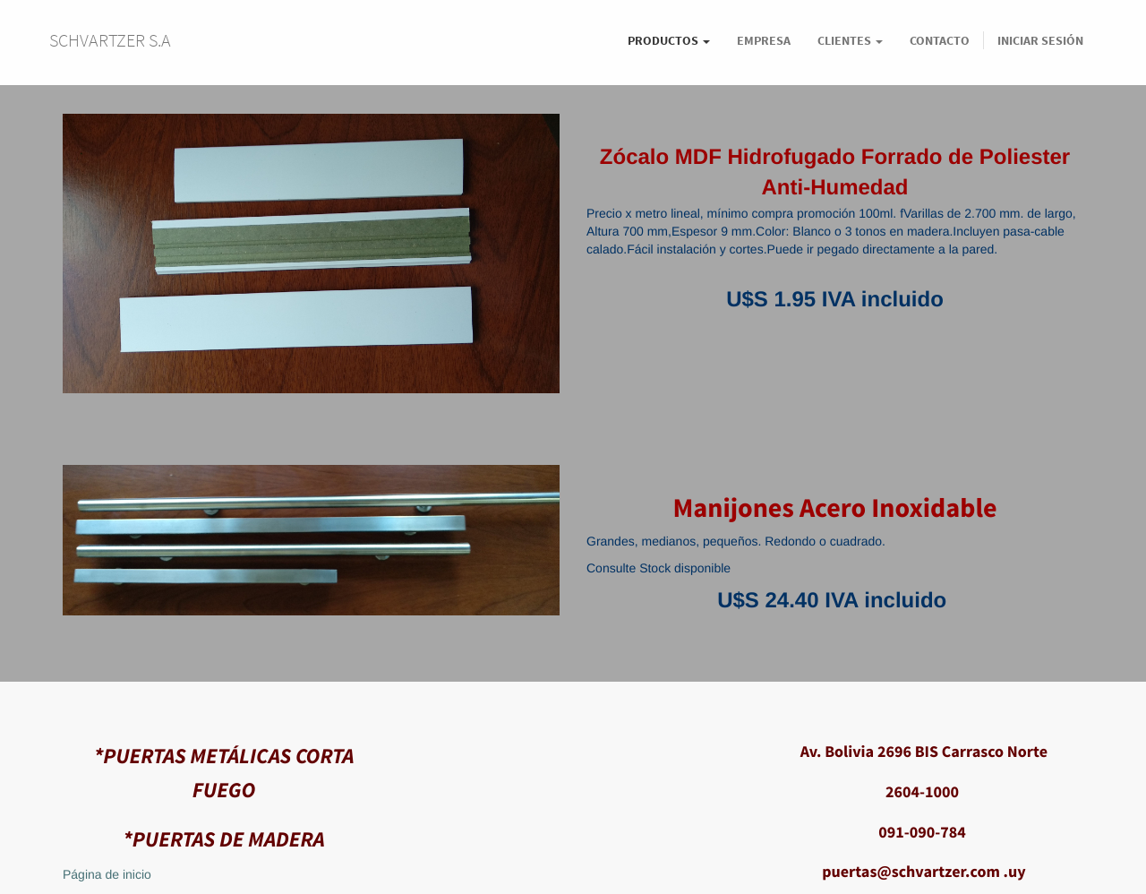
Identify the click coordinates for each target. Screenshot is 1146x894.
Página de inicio (107, 874)
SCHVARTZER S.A (110, 40)
